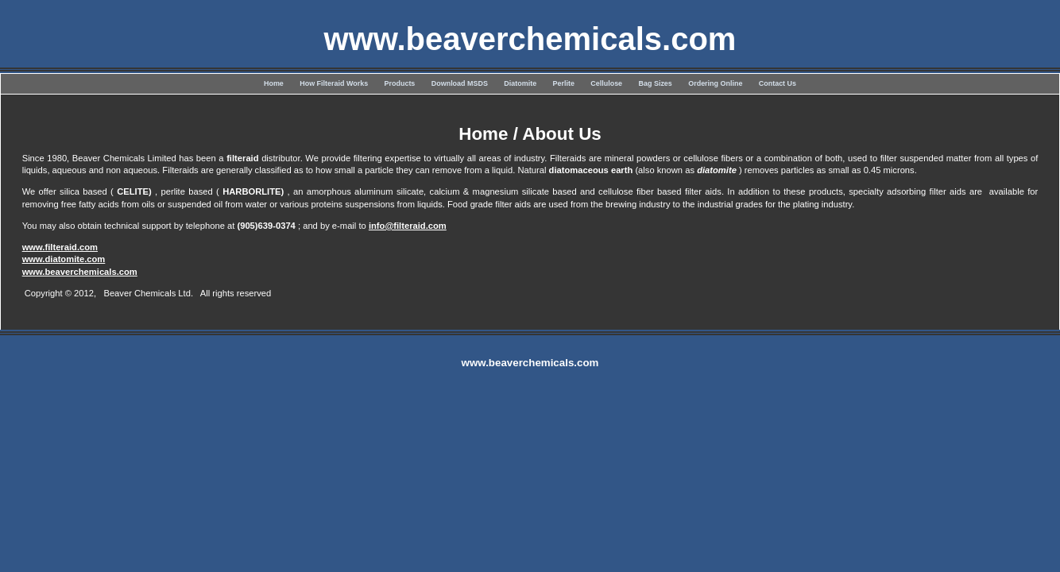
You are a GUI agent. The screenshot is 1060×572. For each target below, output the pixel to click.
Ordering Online (715, 83)
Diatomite (520, 83)
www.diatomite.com (64, 259)
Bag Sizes (655, 83)
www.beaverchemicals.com (79, 271)
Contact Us (777, 83)
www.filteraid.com (60, 247)
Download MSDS (459, 83)
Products (400, 83)
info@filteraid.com (408, 225)
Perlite (563, 83)
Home (274, 83)
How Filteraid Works (334, 83)
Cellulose (606, 83)
